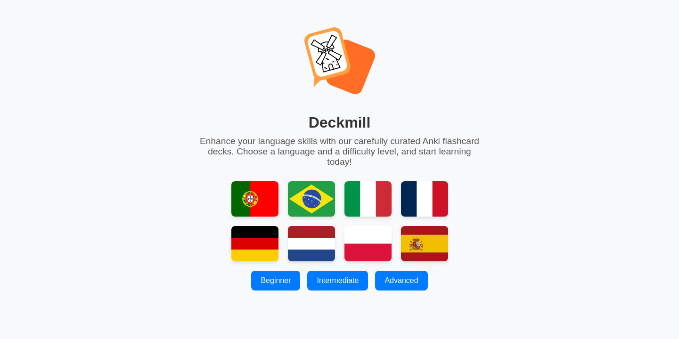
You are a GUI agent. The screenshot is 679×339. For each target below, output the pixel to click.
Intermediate (338, 280)
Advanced (401, 280)
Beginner (276, 280)
